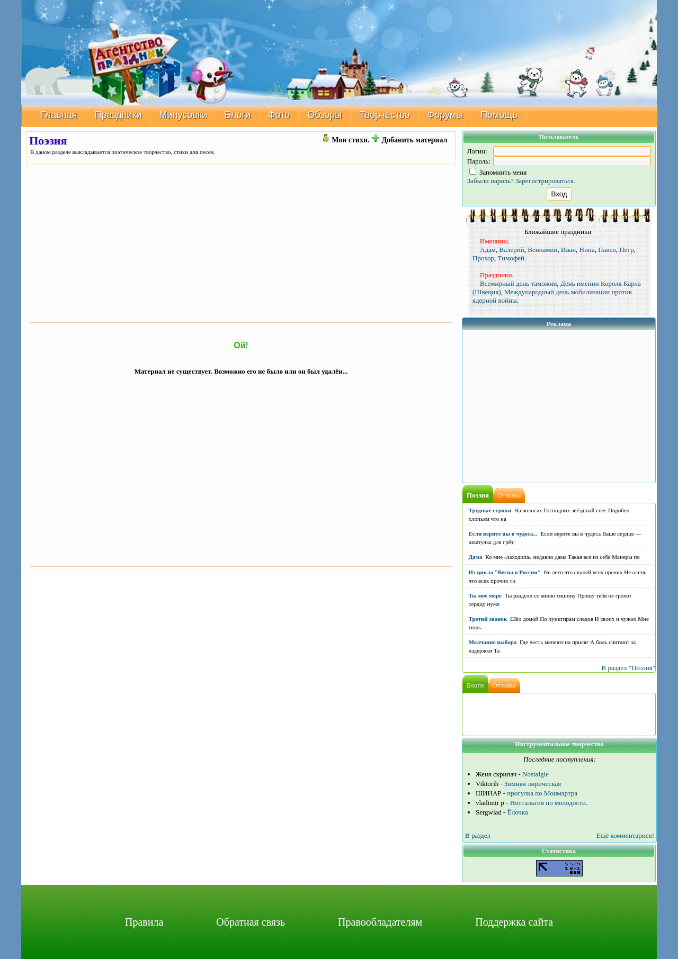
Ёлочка (517, 812)
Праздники (118, 115)
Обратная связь (250, 922)
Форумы (445, 115)
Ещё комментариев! (625, 835)
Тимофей (511, 258)
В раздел (477, 835)
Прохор (483, 258)
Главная (59, 115)
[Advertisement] (241, 243)
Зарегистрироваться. (545, 181)
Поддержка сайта (514, 922)
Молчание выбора (493, 642)
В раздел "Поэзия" (628, 668)
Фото (279, 115)
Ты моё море (485, 595)
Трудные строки (490, 510)
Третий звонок (488, 619)
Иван (568, 250)
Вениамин (542, 250)
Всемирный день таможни (518, 283)
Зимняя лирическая (532, 784)
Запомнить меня (498, 172)
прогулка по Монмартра (542, 793)
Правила (144, 922)
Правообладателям (380, 922)
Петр (626, 250)
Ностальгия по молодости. (549, 803)
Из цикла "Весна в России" (505, 572)
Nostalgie (535, 774)
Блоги (238, 115)
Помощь (499, 115)
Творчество (384, 115)
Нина (587, 250)
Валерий (511, 250)
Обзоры (324, 115)
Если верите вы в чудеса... (503, 533)
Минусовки (183, 115)
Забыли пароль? (490, 181)
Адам (488, 250)
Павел (606, 250)
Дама (476, 557)
